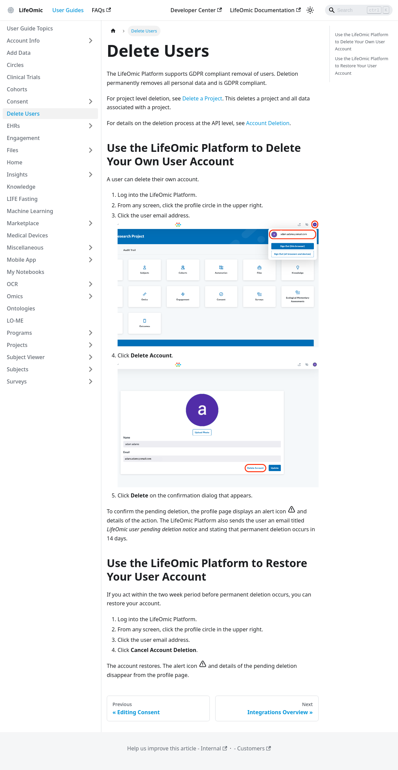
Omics (15, 296)
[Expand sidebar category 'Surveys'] (90, 381)
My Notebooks (25, 272)
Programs (19, 332)
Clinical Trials (23, 77)
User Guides (68, 10)
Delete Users (23, 113)
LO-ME (15, 320)
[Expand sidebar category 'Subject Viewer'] (90, 357)
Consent (17, 101)
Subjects (17, 369)
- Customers (252, 748)
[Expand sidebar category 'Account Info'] (90, 40)
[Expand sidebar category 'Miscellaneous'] (90, 247)
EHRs (13, 126)
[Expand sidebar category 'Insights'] (90, 174)
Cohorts (17, 89)
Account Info (23, 40)
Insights (17, 174)
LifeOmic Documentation (265, 10)
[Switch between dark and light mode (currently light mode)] (310, 10)
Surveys (17, 381)
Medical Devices (27, 235)
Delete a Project (202, 98)
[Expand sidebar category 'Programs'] (90, 332)
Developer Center (196, 10)
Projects (17, 345)
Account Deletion (267, 123)
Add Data (19, 52)
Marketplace (23, 223)
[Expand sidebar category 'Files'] (90, 150)
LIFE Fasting (22, 199)
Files (12, 150)
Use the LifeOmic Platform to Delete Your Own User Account (362, 41)
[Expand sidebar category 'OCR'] (90, 284)
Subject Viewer (26, 357)
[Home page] (113, 31)
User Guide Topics (30, 28)
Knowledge (21, 186)
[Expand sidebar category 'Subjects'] (90, 369)
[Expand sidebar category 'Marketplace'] (90, 223)
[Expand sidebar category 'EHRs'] (90, 125)
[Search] (359, 10)
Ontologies (21, 308)
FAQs (101, 10)
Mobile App (21, 259)
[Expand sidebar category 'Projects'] (90, 345)
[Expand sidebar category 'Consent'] (90, 101)
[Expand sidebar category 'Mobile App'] (90, 259)
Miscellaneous (25, 247)
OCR (12, 284)
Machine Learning (30, 211)
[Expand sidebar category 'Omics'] (90, 296)
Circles (15, 65)
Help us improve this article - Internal (177, 748)
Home (14, 162)
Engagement (23, 138)
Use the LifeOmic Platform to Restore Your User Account (362, 65)
